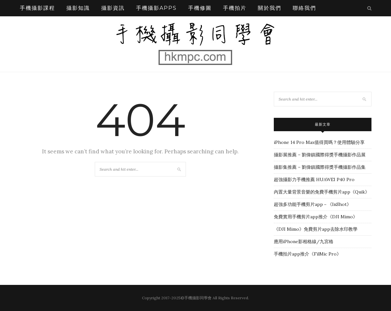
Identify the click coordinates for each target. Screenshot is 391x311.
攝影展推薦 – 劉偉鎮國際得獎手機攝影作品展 (320, 155)
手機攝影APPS (156, 8)
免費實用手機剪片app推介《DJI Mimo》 (315, 217)
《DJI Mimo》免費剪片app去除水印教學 (315, 229)
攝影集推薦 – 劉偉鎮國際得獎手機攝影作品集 (320, 167)
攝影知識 (78, 8)
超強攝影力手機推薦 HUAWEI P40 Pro (314, 179)
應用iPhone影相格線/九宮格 (303, 241)
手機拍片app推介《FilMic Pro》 (307, 254)
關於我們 (269, 8)
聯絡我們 (304, 8)
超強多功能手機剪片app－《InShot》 (312, 204)
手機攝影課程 (37, 8)
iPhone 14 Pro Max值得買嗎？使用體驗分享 (319, 142)
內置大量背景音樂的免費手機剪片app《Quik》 (322, 192)
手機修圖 (200, 8)
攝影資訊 (113, 8)
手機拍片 (234, 8)
